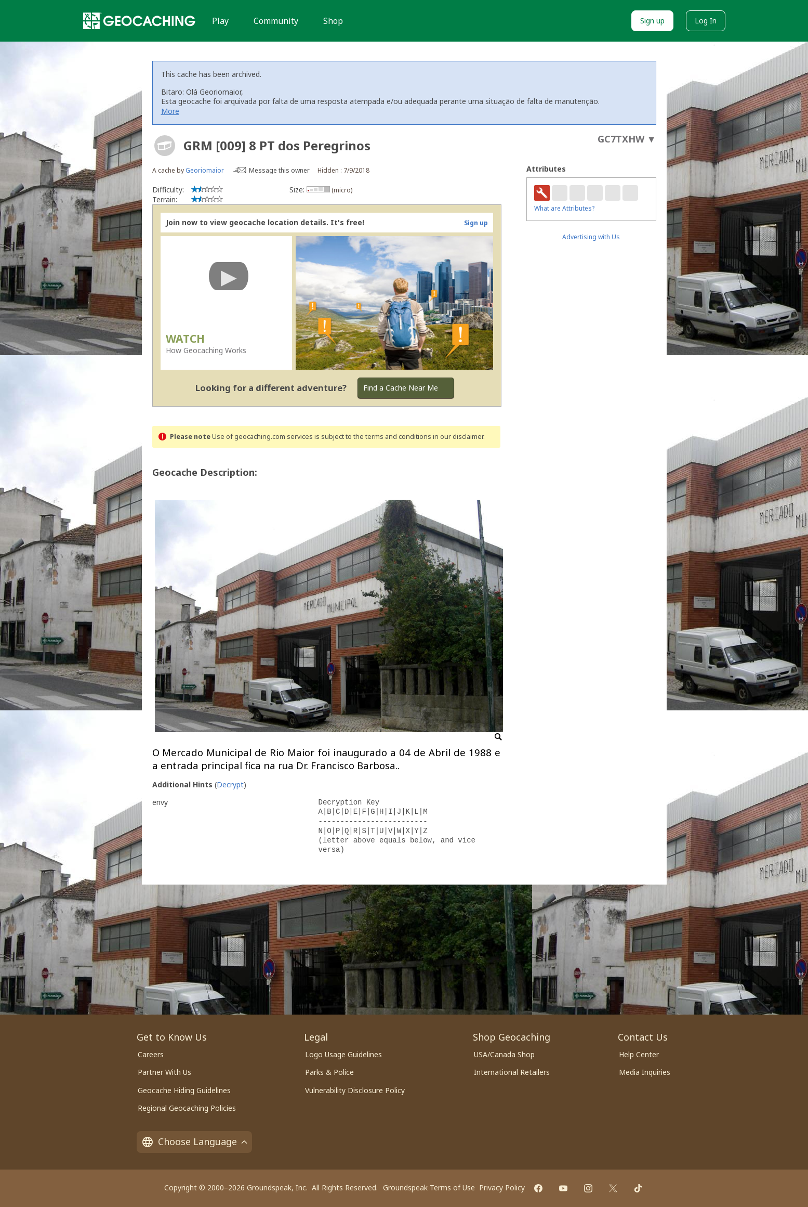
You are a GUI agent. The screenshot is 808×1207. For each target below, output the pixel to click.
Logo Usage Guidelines (343, 1054)
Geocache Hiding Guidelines (184, 1090)
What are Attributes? (564, 208)
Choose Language (194, 1141)
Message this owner (279, 170)
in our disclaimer (458, 436)
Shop (333, 21)
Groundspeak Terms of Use (429, 1187)
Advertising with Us (591, 236)
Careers (151, 1054)
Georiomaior (205, 170)
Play (220, 21)
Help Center (639, 1054)
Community (276, 21)
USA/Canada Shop (504, 1054)
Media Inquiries (644, 1072)
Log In (706, 20)
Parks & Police (329, 1072)
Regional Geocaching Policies (187, 1108)
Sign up (652, 20)
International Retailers (512, 1072)
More (170, 111)
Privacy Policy (502, 1187)
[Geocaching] (139, 20)
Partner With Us (164, 1072)
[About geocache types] (164, 145)
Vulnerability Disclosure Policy (355, 1090)
